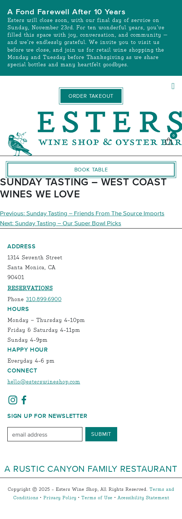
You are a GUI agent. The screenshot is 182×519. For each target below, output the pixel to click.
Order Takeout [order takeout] (91, 96)
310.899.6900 (44, 299)
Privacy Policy (59, 498)
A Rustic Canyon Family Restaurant (90, 468)
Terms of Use (96, 498)
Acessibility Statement (143, 498)
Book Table (91, 169)
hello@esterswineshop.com (43, 382)
